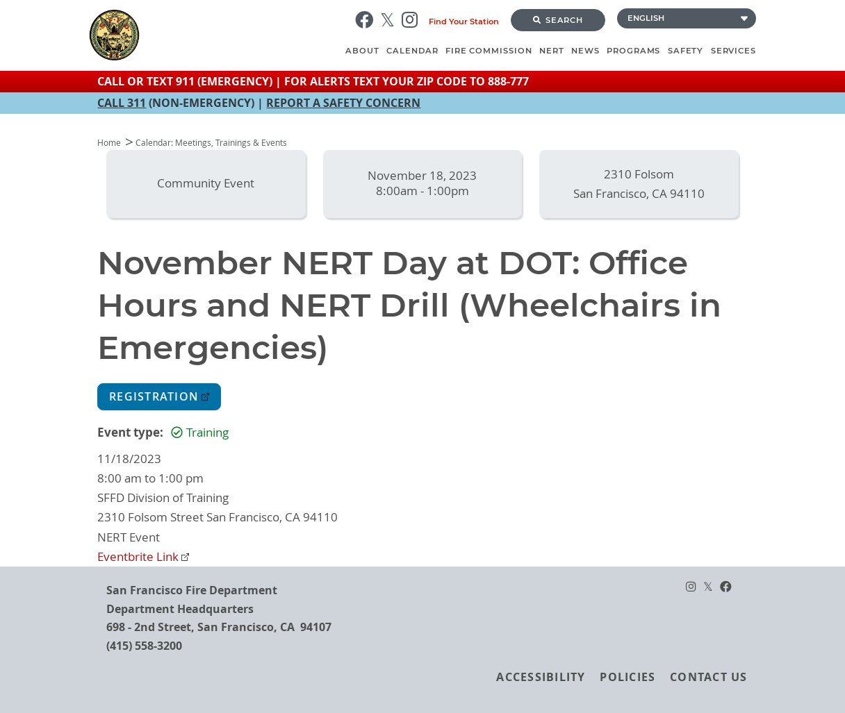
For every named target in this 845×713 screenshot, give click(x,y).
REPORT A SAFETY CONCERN (343, 102)
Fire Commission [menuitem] (488, 51)
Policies (627, 677)
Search (558, 20)
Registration (154, 396)
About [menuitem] (362, 51)
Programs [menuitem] (633, 51)
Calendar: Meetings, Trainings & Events (211, 142)
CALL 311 (121, 102)
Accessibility (540, 677)
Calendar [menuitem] (412, 51)
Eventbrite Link (138, 556)
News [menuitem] (585, 51)
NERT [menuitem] (551, 51)
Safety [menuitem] (686, 51)
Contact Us (708, 677)
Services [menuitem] (733, 51)
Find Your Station (464, 21)
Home (109, 142)
